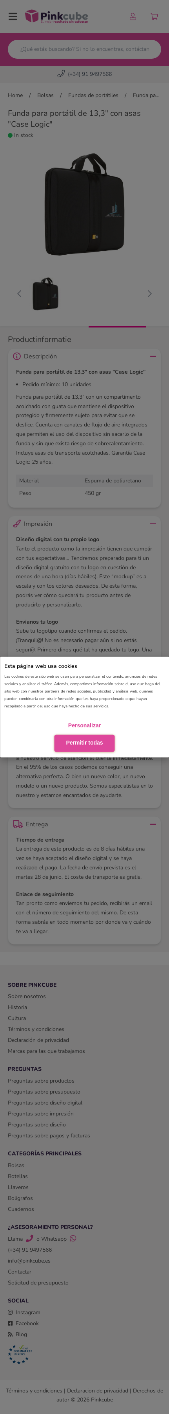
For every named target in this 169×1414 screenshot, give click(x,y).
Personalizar (84, 725)
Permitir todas (84, 742)
